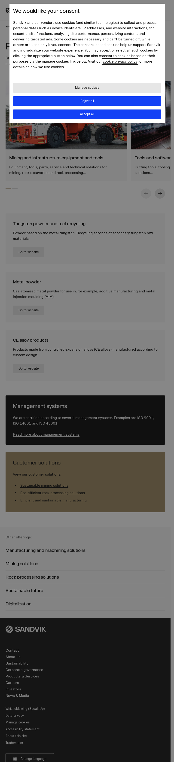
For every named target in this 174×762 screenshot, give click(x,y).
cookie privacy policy (120, 61)
